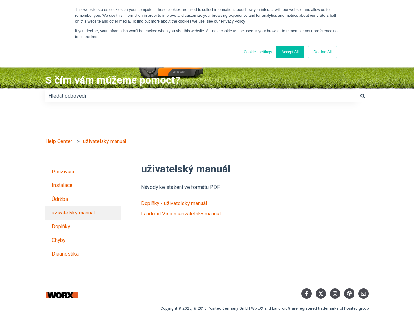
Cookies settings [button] (258, 52)
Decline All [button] (322, 52)
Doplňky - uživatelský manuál (174, 203)
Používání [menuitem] (63, 172)
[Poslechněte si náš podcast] (349, 293)
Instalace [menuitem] (62, 185)
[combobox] (200, 96)
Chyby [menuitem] (59, 240)
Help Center (58, 141)
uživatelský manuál (104, 141)
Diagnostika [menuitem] (65, 254)
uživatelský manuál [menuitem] (73, 213)
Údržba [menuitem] (60, 199)
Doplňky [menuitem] (61, 227)
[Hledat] (362, 96)
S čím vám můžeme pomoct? (112, 80)
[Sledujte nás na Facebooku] (306, 293)
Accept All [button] (290, 52)
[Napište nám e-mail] (363, 293)
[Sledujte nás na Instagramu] (335, 293)
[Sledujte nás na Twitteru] (321, 293)
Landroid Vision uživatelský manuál (181, 214)
